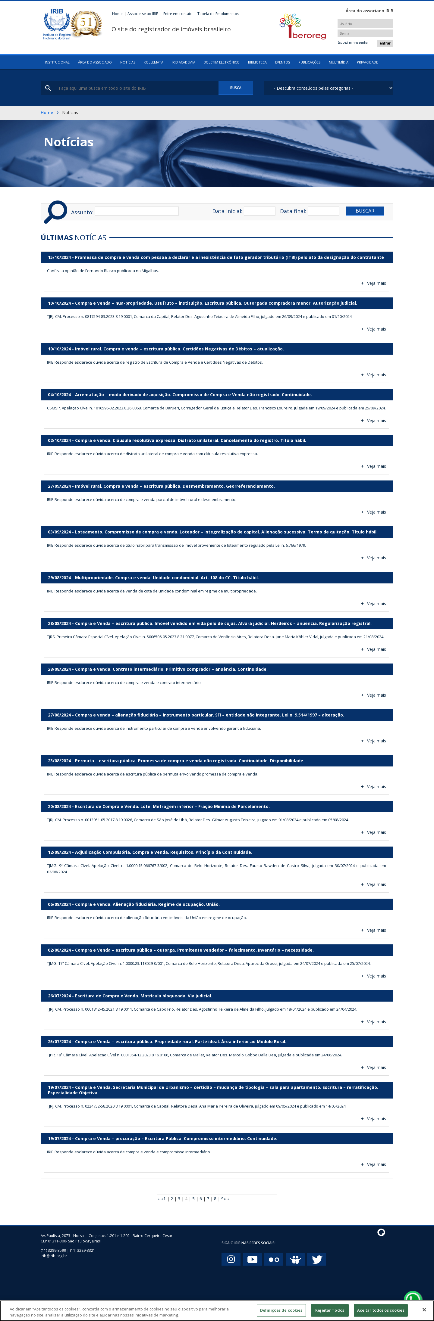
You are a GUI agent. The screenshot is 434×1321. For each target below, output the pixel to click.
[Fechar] (424, 1312)
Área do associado (95, 62)
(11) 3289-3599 (53, 1250)
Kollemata (153, 62)
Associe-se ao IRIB (143, 13)
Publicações (309, 62)
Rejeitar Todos (329, 1313)
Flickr (273, 1259)
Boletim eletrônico (222, 62)
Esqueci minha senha (353, 42)
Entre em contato (178, 13)
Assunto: (82, 212)
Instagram (231, 1259)
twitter (316, 1259)
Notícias (127, 62)
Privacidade (367, 62)
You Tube (252, 1259)
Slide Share (295, 1259)
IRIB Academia (183, 62)
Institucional (57, 62)
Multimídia (338, 62)
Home (117, 13)
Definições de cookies (281, 1313)
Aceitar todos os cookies (380, 1313)
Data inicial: (227, 211)
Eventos (282, 62)
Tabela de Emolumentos (218, 13)
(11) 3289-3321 (82, 1250)
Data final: (293, 211)
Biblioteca (257, 62)
